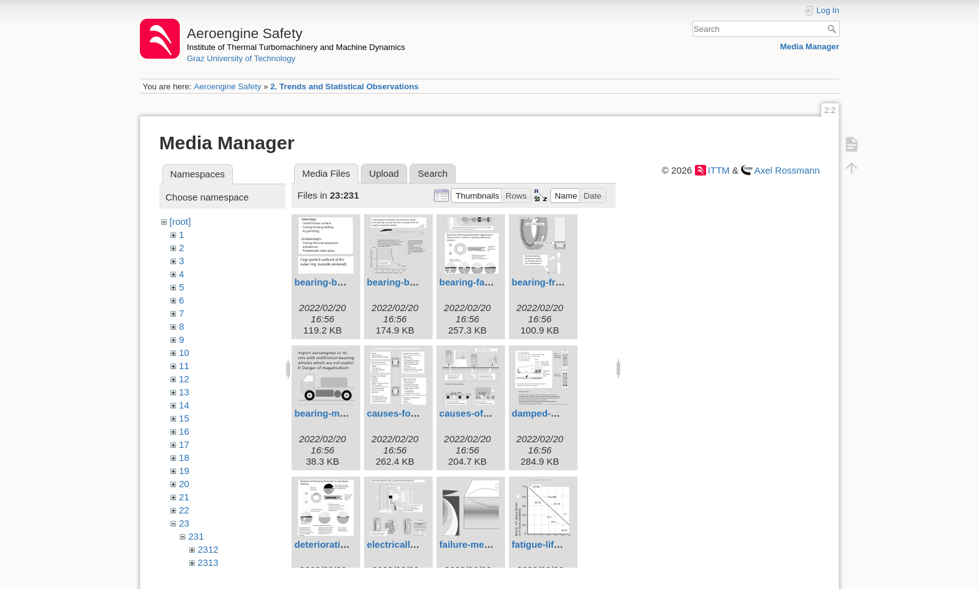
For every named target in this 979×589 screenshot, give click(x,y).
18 (184, 457)
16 (184, 431)
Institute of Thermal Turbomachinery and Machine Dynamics (296, 47)
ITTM (719, 170)
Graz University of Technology (241, 58)
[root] (180, 221)
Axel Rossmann (787, 170)
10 (184, 352)
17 (184, 444)
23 (184, 523)
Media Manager (809, 46)
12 (184, 379)
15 (184, 418)
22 (184, 510)
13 (184, 392)
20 (184, 483)
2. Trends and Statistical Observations (344, 86)
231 (196, 536)
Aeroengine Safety (227, 86)
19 (184, 470)
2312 (208, 549)
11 (184, 365)
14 (184, 405)
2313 (208, 562)
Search (833, 28)
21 (184, 497)
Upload (384, 173)
